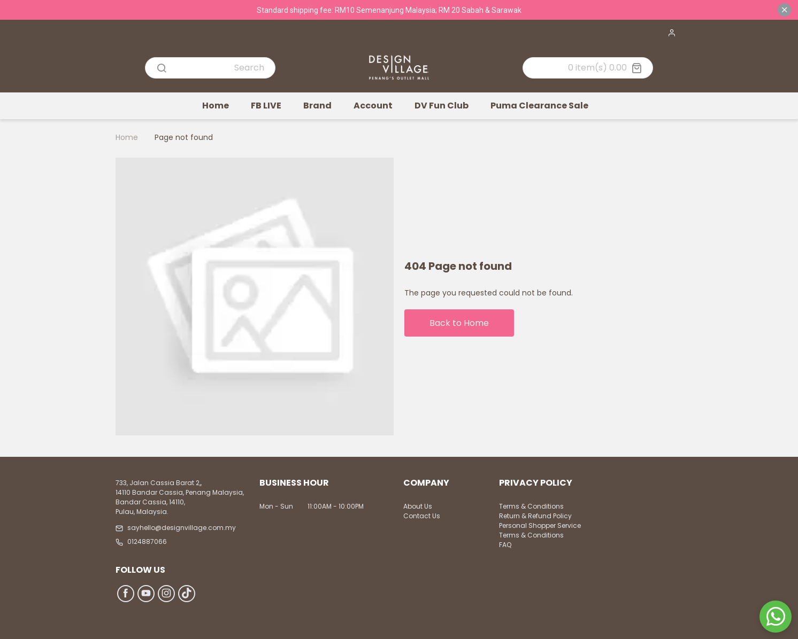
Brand (317, 105)
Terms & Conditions (531, 506)
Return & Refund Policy (535, 515)
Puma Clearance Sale (539, 105)
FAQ (505, 544)
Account (373, 105)
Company (426, 483)
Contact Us (421, 515)
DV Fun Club (442, 105)
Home (215, 105)
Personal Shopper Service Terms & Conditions (540, 530)
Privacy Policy (535, 483)
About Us (417, 506)
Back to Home (459, 323)
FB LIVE (266, 105)
